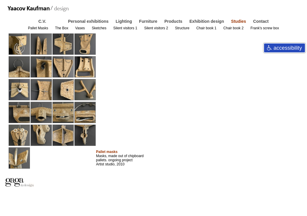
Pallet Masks (38, 28)
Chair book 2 (233, 28)
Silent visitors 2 (156, 28)
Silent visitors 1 (125, 28)
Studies (239, 21)
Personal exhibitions (89, 21)
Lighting (124, 21)
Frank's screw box (264, 28)
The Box (62, 28)
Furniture (148, 21)
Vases (80, 28)
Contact (260, 21)
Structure (182, 28)
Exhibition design (207, 21)
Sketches (100, 28)
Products (174, 21)
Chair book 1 (206, 28)
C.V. (43, 21)
